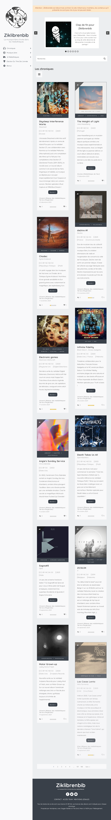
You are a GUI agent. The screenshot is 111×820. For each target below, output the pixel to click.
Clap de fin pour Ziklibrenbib (85, 26)
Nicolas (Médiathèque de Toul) (88, 174)
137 (78, 767)
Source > (53, 192)
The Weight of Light (88, 121)
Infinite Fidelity (85, 347)
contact (58, 799)
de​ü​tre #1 (82, 230)
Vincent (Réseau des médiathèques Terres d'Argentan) (52, 199)
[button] (85, 34)
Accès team (68, 799)
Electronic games (48, 357)
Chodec (43, 256)
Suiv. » (88, 767)
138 (82, 767)
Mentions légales (81, 799)
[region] (72, 33)
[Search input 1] (69, 58)
